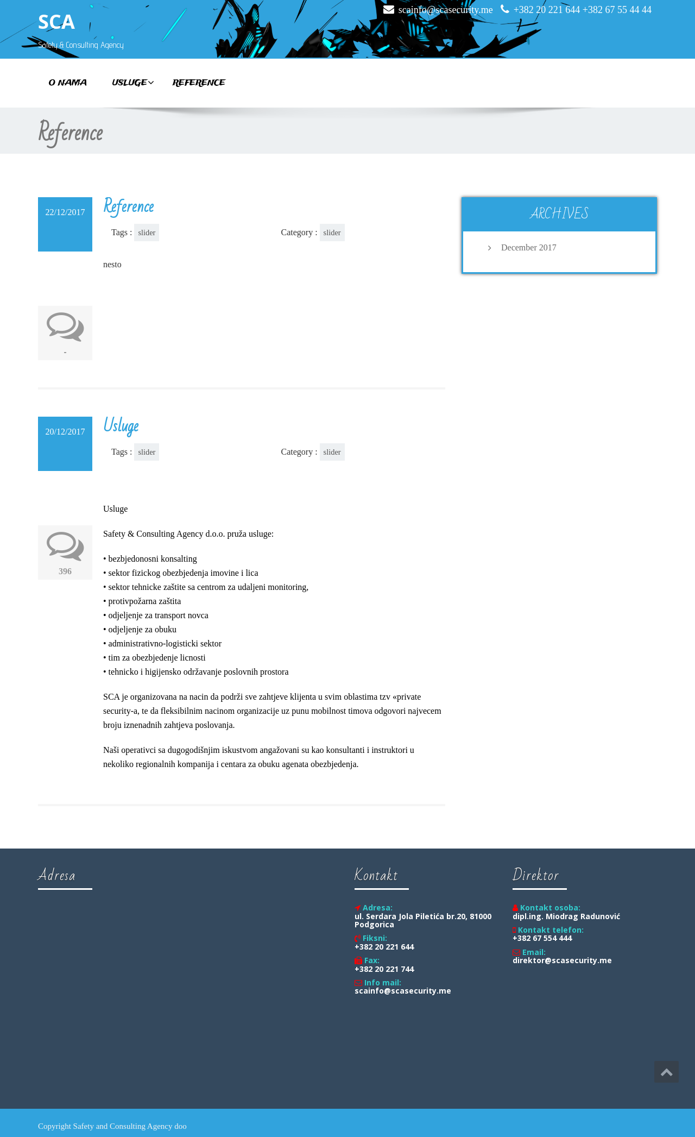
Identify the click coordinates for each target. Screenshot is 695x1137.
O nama (68, 83)
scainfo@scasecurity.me (446, 9)
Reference (199, 83)
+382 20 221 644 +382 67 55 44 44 (583, 9)
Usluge (133, 83)
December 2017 (529, 247)
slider (146, 232)
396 (65, 571)
